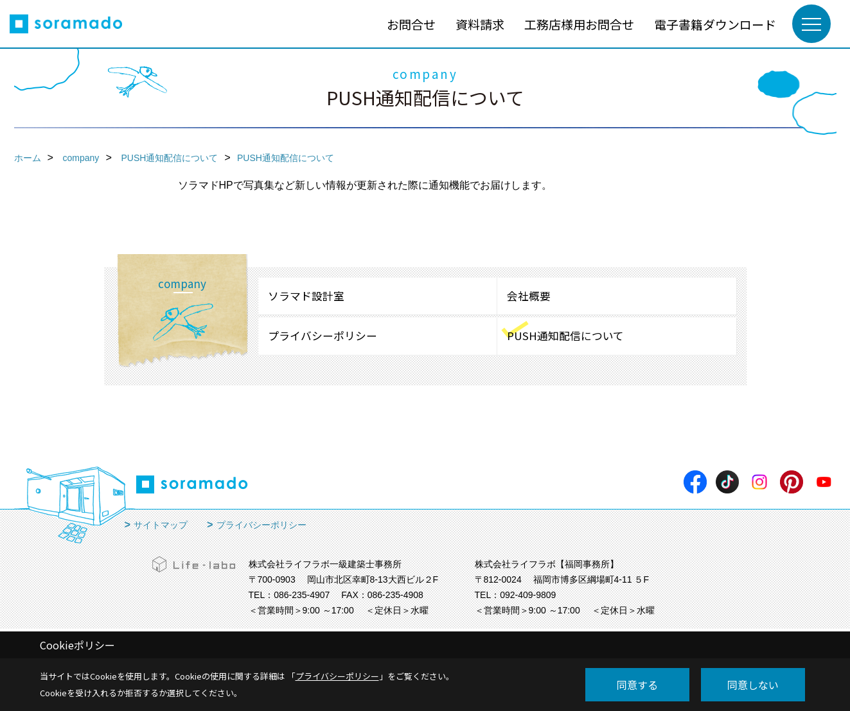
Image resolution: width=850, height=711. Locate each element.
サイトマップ (161, 525)
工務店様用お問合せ (579, 24)
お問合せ (411, 24)
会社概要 (529, 296)
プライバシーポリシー (322, 335)
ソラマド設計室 (306, 296)
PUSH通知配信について (565, 335)
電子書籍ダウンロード (715, 24)
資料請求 (480, 24)
